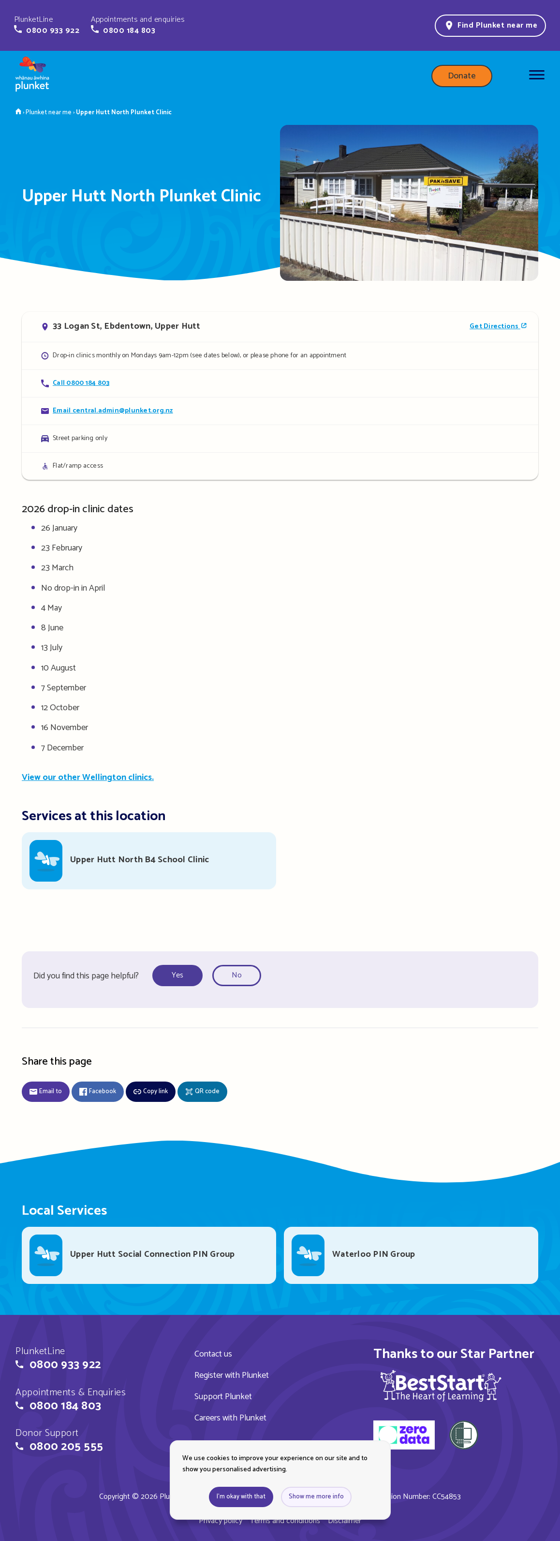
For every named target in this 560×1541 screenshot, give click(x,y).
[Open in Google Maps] (280, 327)
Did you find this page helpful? (86, 976)
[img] (440, 1385)
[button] (46, 25)
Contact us (213, 1354)
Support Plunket (223, 1396)
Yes (177, 975)
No (237, 975)
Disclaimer (344, 1520)
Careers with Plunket (230, 1418)
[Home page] (32, 76)
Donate (462, 76)
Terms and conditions (285, 1520)
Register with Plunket (231, 1375)
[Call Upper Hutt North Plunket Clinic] (280, 383)
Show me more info (316, 1497)
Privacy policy (220, 1520)
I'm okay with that (241, 1497)
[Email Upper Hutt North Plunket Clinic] (280, 411)
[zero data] (404, 1436)
